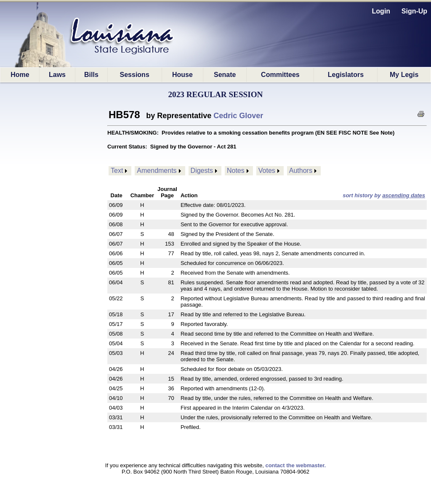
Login (381, 11)
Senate (225, 74)
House (182, 74)
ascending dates (403, 195)
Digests (202, 170)
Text (117, 170)
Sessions (134, 74)
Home (20, 74)
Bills (91, 74)
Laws (57, 74)
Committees (280, 74)
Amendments (156, 170)
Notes (236, 170)
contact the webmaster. (295, 465)
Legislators (346, 74)
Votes (266, 170)
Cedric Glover (238, 115)
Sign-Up (414, 11)
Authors (300, 170)
